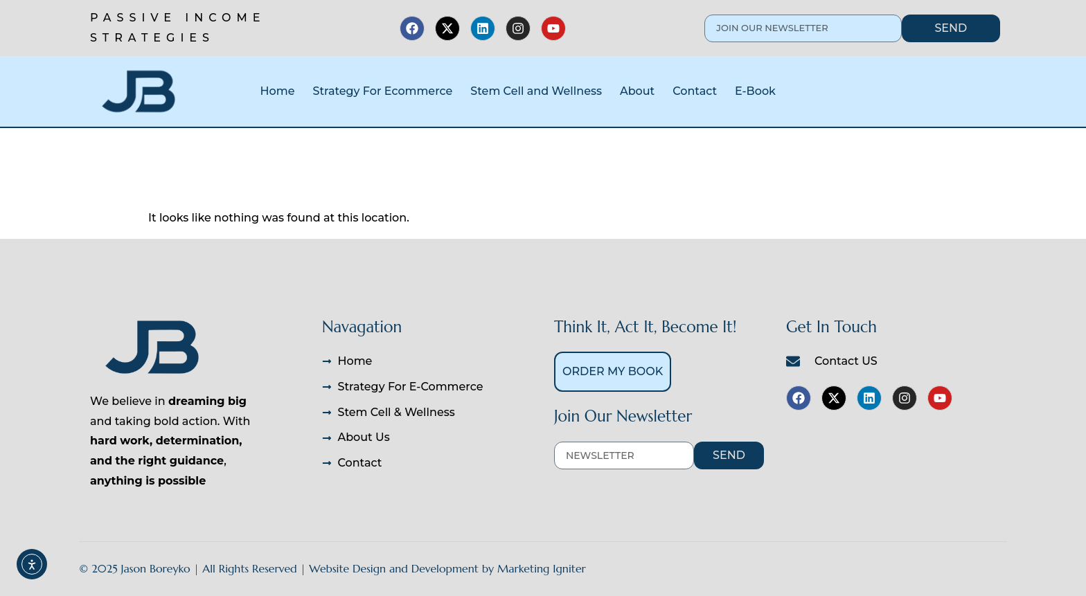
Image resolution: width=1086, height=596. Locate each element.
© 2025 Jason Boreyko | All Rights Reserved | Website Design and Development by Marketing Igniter (332, 568)
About (637, 91)
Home (277, 91)
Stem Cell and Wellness (536, 91)
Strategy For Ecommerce (382, 91)
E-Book (755, 91)
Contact (695, 91)
